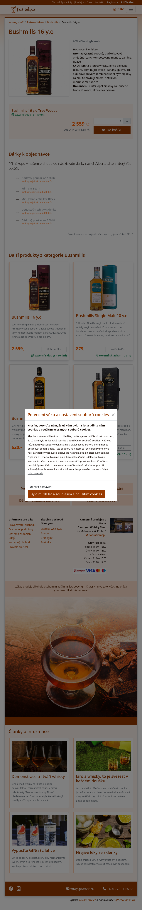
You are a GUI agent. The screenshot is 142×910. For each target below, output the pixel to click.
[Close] (113, 414)
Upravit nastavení (41, 487)
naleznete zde (35, 473)
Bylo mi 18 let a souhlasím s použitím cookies (66, 494)
